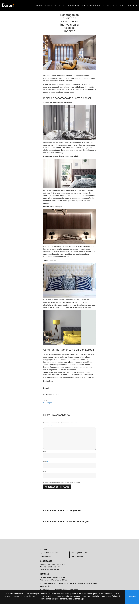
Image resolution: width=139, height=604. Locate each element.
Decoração (47, 403)
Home (39, 5)
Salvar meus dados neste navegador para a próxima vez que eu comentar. (62, 482)
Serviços (110, 5)
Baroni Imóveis (77, 556)
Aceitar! (132, 597)
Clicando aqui (78, 599)
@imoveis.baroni (46, 556)
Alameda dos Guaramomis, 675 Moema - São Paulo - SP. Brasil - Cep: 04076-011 (52, 566)
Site (44, 471)
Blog (122, 5)
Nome (45, 451)
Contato (130, 5)
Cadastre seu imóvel (91, 5)
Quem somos (73, 5)
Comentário (47, 425)
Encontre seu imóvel (54, 5)
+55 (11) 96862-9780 (79, 553)
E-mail (45, 461)
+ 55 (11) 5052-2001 (50, 553)
